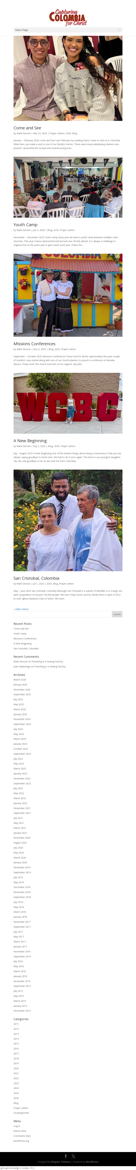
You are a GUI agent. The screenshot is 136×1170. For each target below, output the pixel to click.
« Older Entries (21, 609)
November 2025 (22, 689)
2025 (56, 230)
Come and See (27, 128)
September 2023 (22, 753)
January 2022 (20, 803)
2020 (16, 1068)
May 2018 (19, 907)
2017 (16, 1053)
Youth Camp (26, 224)
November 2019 (22, 867)
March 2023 (20, 768)
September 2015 (22, 986)
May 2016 (19, 966)
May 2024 (19, 734)
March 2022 (20, 798)
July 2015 (18, 990)
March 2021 (20, 827)
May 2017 (19, 936)
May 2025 (19, 704)
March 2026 (20, 679)
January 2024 (20, 743)
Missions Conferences (34, 344)
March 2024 (20, 738)
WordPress (92, 1161)
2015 (16, 1043)
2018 (16, 1058)
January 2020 (20, 862)
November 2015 (22, 981)
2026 (68, 133)
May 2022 (19, 793)
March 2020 (20, 857)
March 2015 (20, 1000)
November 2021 (22, 808)
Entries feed (20, 1130)
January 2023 (20, 773)
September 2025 (22, 694)
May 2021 (19, 822)
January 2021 (20, 832)
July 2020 (18, 847)
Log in (17, 1125)
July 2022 (18, 788)
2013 (16, 1033)
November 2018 (22, 892)
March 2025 (20, 709)
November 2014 (22, 1010)
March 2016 (20, 971)
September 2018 (22, 897)
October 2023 (21, 748)
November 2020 (22, 837)
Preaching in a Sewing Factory (47, 661)
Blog (74, 133)
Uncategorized (21, 1112)
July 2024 (18, 729)
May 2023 (19, 763)
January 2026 (20, 684)
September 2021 (22, 813)
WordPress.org (21, 1140)
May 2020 (19, 852)
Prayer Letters (57, 133)
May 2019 (19, 882)
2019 (16, 1063)
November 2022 (22, 778)
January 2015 (20, 1005)
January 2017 (20, 946)
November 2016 (22, 951)
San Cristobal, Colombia (36, 578)
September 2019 (22, 872)
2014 (16, 1038)
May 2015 (19, 995)
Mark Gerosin (24, 133)
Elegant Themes (60, 1161)
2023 (16, 1083)
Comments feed (22, 1135)
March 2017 (20, 941)
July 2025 (18, 699)
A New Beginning (30, 440)
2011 (16, 1023)
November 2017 (22, 921)
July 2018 (18, 902)
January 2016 (20, 976)
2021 (16, 1073)
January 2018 (20, 916)
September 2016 (22, 956)
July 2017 (18, 931)
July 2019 (18, 877)
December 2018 (22, 887)
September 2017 (22, 926)
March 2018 (20, 911)
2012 (16, 1028)
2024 (16, 1088)
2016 (16, 1048)
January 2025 (20, 714)
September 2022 (22, 783)
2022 (16, 1078)
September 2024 (22, 724)
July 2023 (18, 758)
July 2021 (18, 817)
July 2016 (18, 961)
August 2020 (20, 842)
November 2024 (22, 719)
